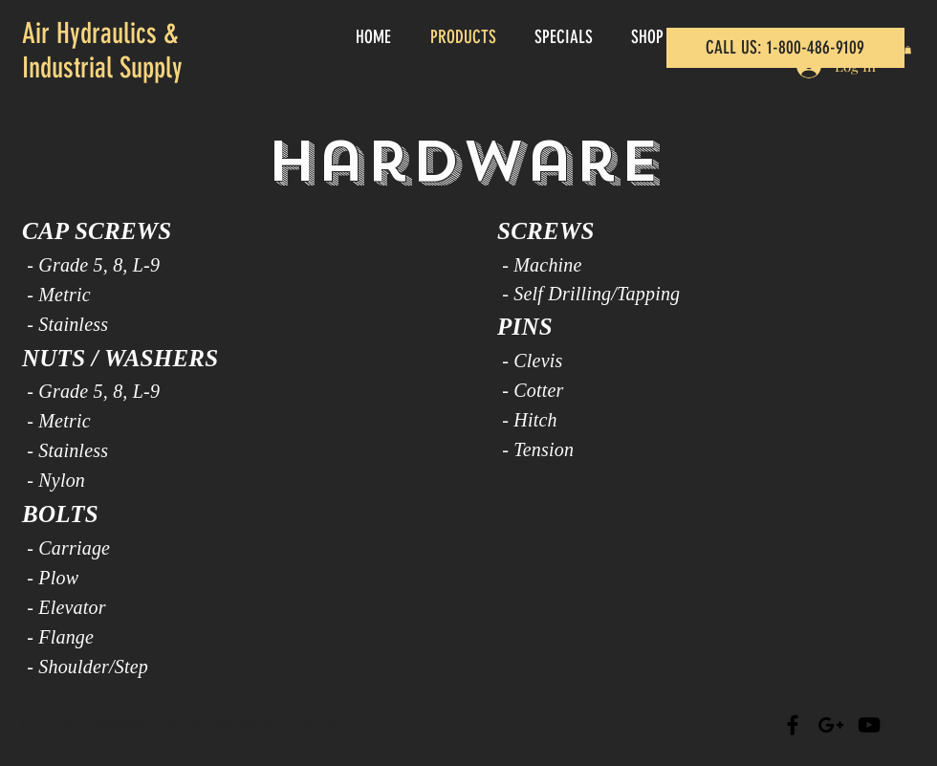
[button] (907, 50)
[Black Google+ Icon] (830, 724)
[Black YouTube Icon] (869, 724)
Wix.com (314, 722)
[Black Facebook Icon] (792, 724)
